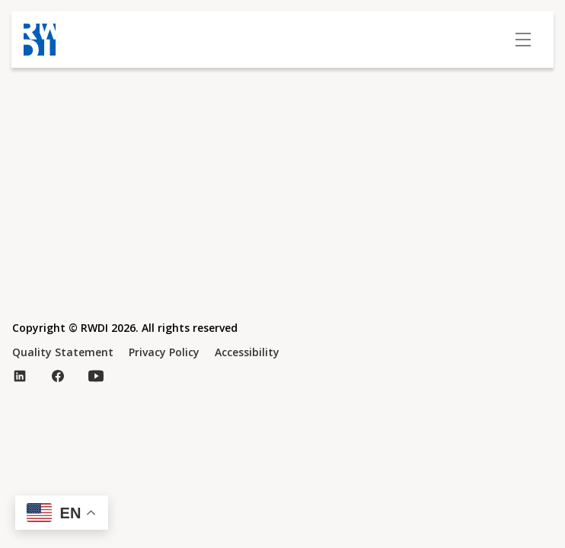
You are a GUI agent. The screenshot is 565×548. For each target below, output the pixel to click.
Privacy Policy (164, 352)
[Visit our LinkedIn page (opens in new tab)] (19, 376)
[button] (61, 512)
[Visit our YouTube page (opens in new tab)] (96, 376)
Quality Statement (62, 352)
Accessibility (247, 352)
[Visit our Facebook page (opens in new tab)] (57, 376)
